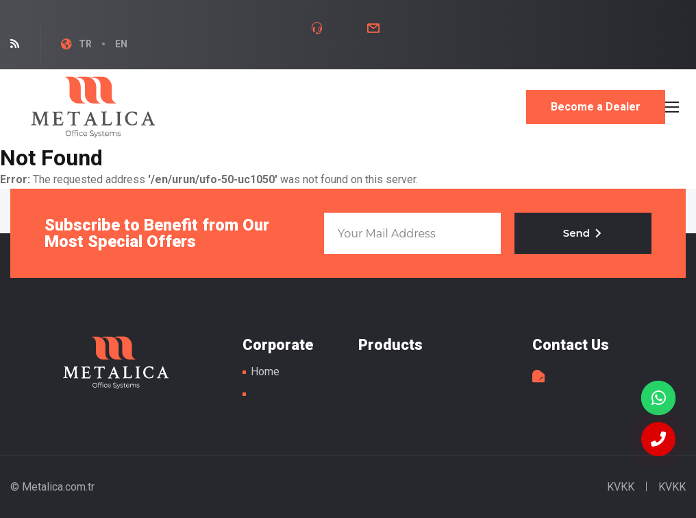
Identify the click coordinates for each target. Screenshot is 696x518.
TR (85, 43)
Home (265, 371)
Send (583, 232)
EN (121, 43)
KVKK (620, 486)
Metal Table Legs (93, 107)
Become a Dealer (596, 106)
